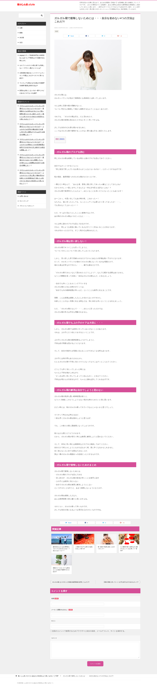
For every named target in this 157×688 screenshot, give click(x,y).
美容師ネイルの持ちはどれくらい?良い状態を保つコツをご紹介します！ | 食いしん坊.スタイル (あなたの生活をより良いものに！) (32, 114)
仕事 (21, 28)
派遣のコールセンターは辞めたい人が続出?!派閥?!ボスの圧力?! (61, 569)
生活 (56, 31)
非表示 (62, 139)
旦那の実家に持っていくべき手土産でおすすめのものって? (121, 582)
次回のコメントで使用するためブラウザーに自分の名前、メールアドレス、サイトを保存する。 (89, 631)
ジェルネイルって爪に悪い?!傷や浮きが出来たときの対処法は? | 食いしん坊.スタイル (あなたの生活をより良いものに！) (32, 178)
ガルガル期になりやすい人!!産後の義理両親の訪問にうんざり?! (70, 582)
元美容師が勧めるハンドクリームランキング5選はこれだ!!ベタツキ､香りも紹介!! (32, 75)
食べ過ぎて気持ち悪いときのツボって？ (106, 547)
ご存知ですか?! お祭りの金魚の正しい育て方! (83, 547)
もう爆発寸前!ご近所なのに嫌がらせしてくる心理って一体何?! (129, 548)
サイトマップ (24, 201)
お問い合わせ (24, 196)
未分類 (22, 37)
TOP (38, 676)
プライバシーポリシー (27, 206)
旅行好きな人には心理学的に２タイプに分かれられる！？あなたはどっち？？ (61, 548)
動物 (21, 33)
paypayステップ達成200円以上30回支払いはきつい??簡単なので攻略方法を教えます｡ (32, 57)
